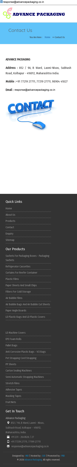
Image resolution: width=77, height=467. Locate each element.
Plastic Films (12, 279)
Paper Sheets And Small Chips (21, 285)
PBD (63, 455)
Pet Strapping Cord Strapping (21, 358)
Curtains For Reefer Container (21, 272)
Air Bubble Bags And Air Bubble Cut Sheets (28, 304)
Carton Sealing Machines (19, 370)
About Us (10, 214)
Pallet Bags (11, 345)
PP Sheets (11, 364)
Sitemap (10, 240)
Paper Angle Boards (16, 310)
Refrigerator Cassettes (18, 266)
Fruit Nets (11, 402)
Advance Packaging (33, 459)
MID (27, 455)
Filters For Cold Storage (18, 291)
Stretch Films (13, 383)
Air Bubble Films (14, 298)
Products (10, 221)
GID (43, 455)
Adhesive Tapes (14, 389)
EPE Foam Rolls (13, 339)
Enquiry (9, 233)
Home (47, 37)
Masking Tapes (13, 396)
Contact (10, 227)
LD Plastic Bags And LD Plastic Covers (25, 316)
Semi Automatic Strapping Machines (25, 377)
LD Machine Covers (16, 332)
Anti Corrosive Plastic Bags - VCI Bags (26, 351)
